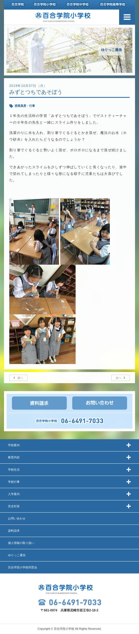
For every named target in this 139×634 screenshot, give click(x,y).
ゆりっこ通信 (16, 555)
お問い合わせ (16, 518)
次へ (118, 377)
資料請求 (14, 530)
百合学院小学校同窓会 (22, 567)
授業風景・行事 (25, 105)
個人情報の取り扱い (21, 542)
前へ (20, 377)
